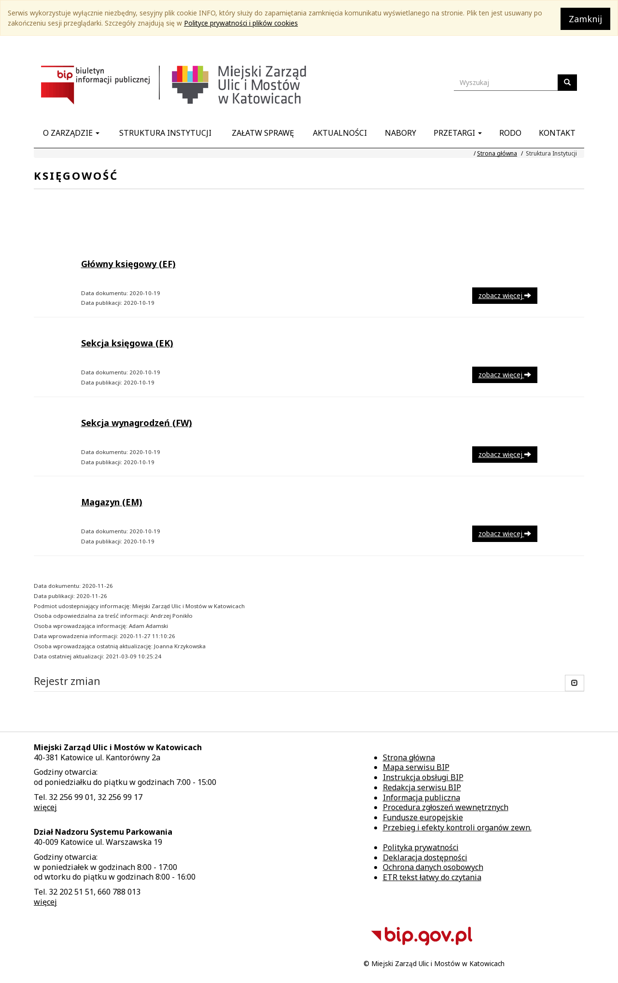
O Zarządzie (71, 133)
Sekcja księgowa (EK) (127, 343)
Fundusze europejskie (423, 817)
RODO (510, 133)
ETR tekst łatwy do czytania (432, 877)
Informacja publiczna (421, 797)
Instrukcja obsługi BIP (423, 777)
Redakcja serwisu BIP (422, 787)
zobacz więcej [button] (504, 295)
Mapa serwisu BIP (416, 767)
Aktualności (340, 133)
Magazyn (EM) (111, 502)
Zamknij (585, 19)
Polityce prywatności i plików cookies (241, 23)
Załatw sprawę (263, 133)
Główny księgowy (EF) (128, 264)
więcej (45, 807)
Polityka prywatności (421, 847)
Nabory (400, 133)
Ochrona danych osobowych (433, 867)
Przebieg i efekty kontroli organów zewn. (457, 827)
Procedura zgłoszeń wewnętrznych (445, 807)
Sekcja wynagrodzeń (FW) (136, 422)
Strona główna (497, 153)
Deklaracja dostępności (425, 857)
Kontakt (557, 133)
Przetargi (458, 133)
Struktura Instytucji (165, 133)
